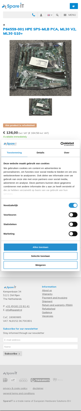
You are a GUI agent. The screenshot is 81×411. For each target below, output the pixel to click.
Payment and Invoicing (54, 297)
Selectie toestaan (40, 256)
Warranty (47, 293)
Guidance (47, 312)
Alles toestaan (40, 247)
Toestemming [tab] (14, 152)
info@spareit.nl (14, 309)
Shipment (47, 301)
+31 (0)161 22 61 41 (18, 306)
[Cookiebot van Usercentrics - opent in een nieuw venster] (64, 144)
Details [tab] (40, 152)
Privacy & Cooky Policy (15, 388)
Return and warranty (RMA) (57, 304)
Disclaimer (38, 388)
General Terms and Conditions (19, 393)
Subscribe (12, 353)
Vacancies (47, 315)
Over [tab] (66, 152)
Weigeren (40, 265)
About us (47, 290)
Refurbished (48, 308)
